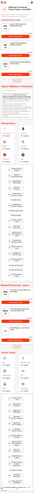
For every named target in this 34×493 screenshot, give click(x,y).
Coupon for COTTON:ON (16, 392)
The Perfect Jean (7, 133)
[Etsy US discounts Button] (16, 247)
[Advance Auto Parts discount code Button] (16, 219)
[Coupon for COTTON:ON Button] (16, 391)
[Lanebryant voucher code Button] (16, 234)
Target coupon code (16, 373)
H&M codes (17, 191)
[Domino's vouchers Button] (16, 182)
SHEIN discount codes (16, 252)
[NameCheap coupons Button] (16, 378)
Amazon (23, 133)
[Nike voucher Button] (16, 205)
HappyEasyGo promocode (16, 177)
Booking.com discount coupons (17, 196)
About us (10, 472)
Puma (4, 364)
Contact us (17, 472)
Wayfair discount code (17, 229)
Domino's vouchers (17, 182)
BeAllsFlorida (6, 351)
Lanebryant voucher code (17, 234)
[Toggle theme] (31, 2)
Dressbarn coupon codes (17, 445)
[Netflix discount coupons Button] (16, 168)
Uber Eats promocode (17, 214)
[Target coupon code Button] (16, 373)
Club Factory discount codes (17, 225)
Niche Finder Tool (27, 469)
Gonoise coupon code (17, 209)
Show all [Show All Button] (17, 81)
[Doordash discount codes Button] (16, 396)
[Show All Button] (17, 322)
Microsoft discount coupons (17, 387)
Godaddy (24, 146)
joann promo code (16, 243)
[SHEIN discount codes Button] (16, 252)
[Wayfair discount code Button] (16, 229)
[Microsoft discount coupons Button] (16, 387)
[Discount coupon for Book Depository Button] (16, 421)
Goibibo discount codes (16, 440)
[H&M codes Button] (16, 191)
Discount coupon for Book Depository (16, 421)
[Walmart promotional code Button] (16, 173)
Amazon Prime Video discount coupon (16, 406)
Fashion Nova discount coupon (16, 186)
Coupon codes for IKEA (16, 238)
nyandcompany (26, 338)
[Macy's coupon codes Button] (16, 449)
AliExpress (5, 159)
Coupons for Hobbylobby (17, 382)
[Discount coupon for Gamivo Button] (16, 454)
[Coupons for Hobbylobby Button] (16, 382)
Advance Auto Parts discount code (16, 219)
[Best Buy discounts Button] (16, 411)
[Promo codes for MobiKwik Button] (16, 436)
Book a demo (5, 469)
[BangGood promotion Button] (16, 431)
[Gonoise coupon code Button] (16, 209)
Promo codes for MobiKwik (16, 436)
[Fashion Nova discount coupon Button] (16, 186)
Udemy (4, 146)
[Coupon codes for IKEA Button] (16, 238)
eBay (22, 159)
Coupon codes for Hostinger (17, 401)
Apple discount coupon (16, 416)
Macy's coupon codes (17, 449)
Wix (22, 351)
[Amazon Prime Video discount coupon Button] (16, 406)
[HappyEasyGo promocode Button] (16, 177)
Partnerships (15, 469)
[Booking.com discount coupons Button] (16, 195)
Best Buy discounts (17, 411)
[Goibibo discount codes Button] (16, 440)
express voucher (16, 427)
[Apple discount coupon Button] (16, 416)
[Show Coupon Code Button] (15, 36)
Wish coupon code (17, 200)
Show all (17, 322)
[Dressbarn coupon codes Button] (16, 445)
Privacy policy (18, 482)
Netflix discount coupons (17, 168)
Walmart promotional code (16, 173)
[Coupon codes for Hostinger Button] (16, 401)
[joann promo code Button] (16, 243)
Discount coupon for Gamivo (17, 454)
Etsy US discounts (16, 247)
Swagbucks (24, 364)
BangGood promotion (16, 431)
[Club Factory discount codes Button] (16, 224)
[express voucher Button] (16, 427)
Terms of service (26, 482)
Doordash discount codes (16, 396)
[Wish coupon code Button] (16, 200)
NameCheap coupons (16, 378)
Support (24, 472)
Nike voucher (17, 205)
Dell (3, 338)
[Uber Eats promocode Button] (16, 214)
